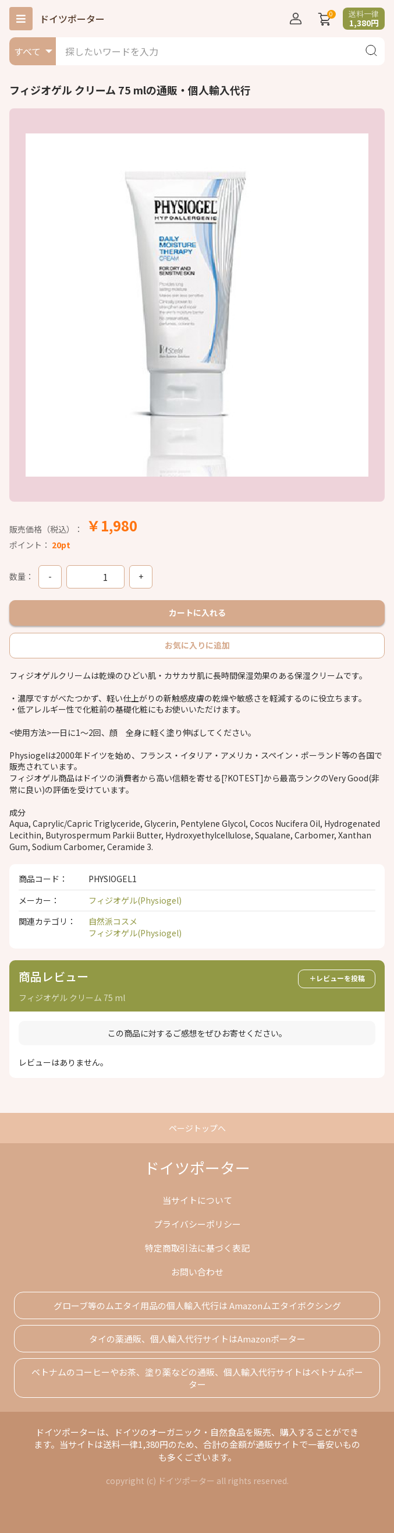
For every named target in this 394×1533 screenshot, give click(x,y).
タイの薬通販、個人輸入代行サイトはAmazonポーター (197, 1339)
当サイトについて (197, 1200)
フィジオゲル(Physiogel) (135, 900)
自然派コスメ (112, 921)
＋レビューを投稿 (337, 978)
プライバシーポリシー (197, 1224)
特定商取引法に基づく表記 (197, 1248)
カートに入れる (197, 612)
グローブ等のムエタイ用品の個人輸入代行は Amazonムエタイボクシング (197, 1305)
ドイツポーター (72, 19)
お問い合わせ (197, 1272)
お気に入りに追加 (197, 645)
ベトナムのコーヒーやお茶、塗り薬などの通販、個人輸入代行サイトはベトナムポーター (197, 1378)
